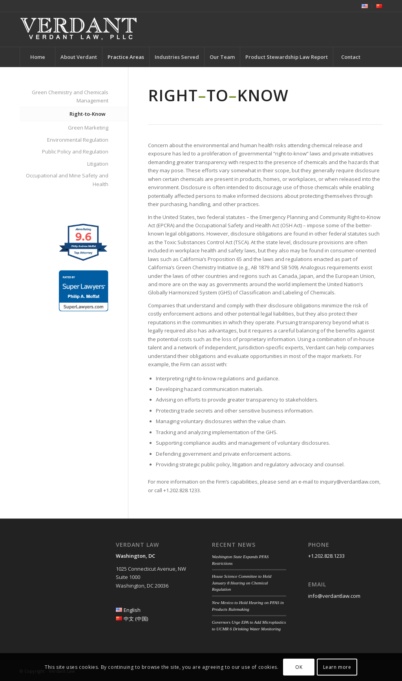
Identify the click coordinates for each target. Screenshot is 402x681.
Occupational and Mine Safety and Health (67, 179)
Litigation (97, 163)
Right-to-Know (87, 113)
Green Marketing (88, 127)
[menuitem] (365, 6)
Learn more (337, 667)
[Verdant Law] (78, 29)
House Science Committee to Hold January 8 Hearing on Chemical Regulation (242, 583)
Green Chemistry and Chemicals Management (70, 96)
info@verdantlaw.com (334, 595)
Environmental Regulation (77, 139)
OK (298, 667)
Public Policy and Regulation (75, 151)
